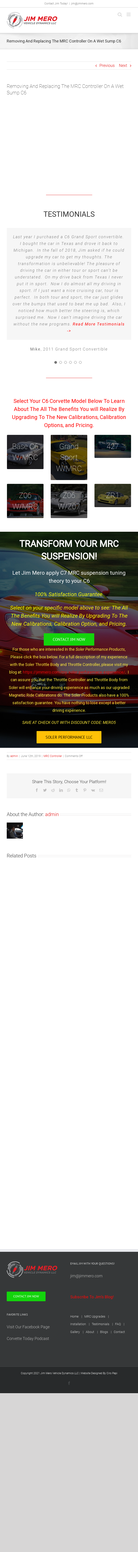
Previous (107, 65)
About (90, 1332)
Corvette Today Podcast (28, 1338)
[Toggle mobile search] (120, 14)
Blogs (104, 1332)
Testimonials (100, 1324)
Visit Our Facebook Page (28, 1327)
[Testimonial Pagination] (55, 362)
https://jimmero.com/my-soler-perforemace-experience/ (74, 672)
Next (123, 65)
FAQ (118, 1324)
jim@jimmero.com (82, 3)
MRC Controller (53, 756)
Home (74, 1316)
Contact (119, 1332)
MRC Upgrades (94, 1316)
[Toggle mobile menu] (129, 14)
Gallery (75, 1332)
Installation (78, 1324)
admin (14, 756)
